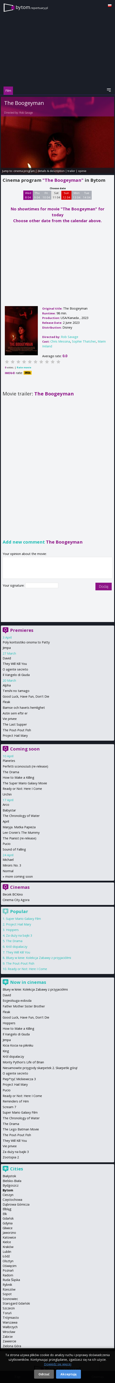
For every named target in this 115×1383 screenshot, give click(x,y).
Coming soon (25, 749)
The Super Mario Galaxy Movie (25, 783)
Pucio (7, 844)
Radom (8, 1275)
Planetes (9, 761)
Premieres (21, 630)
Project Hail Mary (15, 735)
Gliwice (8, 1228)
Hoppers (12, 930)
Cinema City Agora (16, 900)
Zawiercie (9, 1341)
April (6, 821)
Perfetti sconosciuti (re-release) (25, 766)
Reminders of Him (16, 1101)
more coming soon (19, 876)
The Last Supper (15, 724)
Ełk (5, 1214)
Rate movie (24, 367)
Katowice (9, 1237)
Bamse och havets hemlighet (24, 707)
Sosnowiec (10, 1299)
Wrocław (9, 1332)
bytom (32, 7)
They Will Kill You (15, 664)
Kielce (7, 1242)
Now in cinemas (28, 982)
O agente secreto (15, 669)
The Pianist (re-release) (19, 838)
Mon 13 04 (76, 195)
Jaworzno (9, 1232)
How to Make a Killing (18, 777)
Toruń (7, 1313)
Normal (8, 871)
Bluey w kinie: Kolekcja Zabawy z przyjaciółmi (38, 958)
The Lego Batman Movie (21, 1129)
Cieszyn (8, 1195)
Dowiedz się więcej (57, 1364)
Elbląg (7, 1209)
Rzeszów (9, 1289)
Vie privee (10, 719)
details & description (51, 171)
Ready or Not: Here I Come (22, 789)
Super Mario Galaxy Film (23, 919)
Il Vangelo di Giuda (16, 675)
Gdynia (8, 1223)
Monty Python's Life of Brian (23, 1062)
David (7, 658)
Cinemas (20, 887)
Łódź (6, 1256)
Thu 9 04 (37, 195)
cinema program (24, 171)
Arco (6, 804)
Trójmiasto (11, 1317)
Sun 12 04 (66, 195)
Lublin (7, 1252)
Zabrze (8, 1336)
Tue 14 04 (87, 195)
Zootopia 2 (11, 1157)
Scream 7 (9, 1107)
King (6, 1051)
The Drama (11, 772)
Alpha (7, 685)
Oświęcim (9, 1266)
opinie (82, 171)
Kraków (8, 1247)
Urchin (7, 794)
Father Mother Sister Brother (24, 1006)
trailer (71, 171)
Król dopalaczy (16, 947)
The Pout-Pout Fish (17, 730)
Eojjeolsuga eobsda (17, 1000)
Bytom (8, 1190)
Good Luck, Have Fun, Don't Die (26, 696)
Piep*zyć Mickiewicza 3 (19, 1079)
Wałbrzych (10, 1327)
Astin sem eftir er (15, 713)
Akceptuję (68, 1374)
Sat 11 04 (56, 195)
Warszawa (10, 1322)
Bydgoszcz (10, 1185)
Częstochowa (12, 1200)
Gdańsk (8, 1218)
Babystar (9, 810)
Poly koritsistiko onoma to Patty (26, 642)
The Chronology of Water (21, 816)
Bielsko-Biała (12, 1181)
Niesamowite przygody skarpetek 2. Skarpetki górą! (40, 1068)
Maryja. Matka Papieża (19, 827)
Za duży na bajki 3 (19, 935)
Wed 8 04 (28, 195)
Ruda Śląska (11, 1280)
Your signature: (14, 585)
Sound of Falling (14, 849)
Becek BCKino (13, 894)
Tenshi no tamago (16, 691)
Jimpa (7, 648)
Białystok (9, 1176)
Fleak (6, 702)
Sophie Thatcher (84, 341)
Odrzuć (43, 1374)
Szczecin (9, 1308)
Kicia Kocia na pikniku (18, 1045)
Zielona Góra (12, 1346)
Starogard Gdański (16, 1303)
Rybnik (7, 1284)
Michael (8, 860)
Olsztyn (8, 1261)
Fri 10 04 (46, 195)
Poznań (8, 1270)
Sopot (7, 1294)
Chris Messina (60, 341)
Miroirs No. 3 (12, 865)
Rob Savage (26, 112)
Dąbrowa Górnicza (16, 1204)
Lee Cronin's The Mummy (21, 832)
